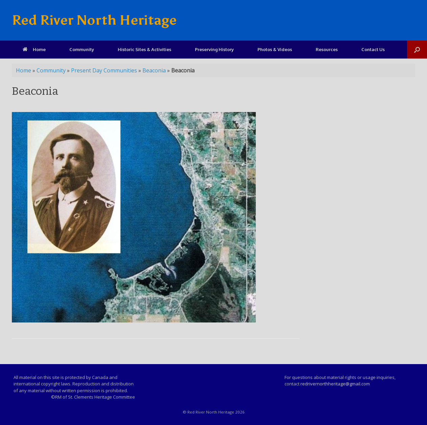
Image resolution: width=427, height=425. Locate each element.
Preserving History (214, 49)
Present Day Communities (104, 70)
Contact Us (373, 49)
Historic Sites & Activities (144, 49)
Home (34, 49)
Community (81, 49)
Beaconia (154, 70)
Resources (327, 49)
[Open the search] (417, 50)
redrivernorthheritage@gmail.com (335, 384)
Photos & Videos (274, 49)
